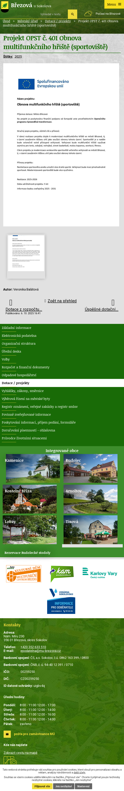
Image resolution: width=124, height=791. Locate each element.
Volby (6, 359)
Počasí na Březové (108, 13)
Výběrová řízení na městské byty (26, 398)
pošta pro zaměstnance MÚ (34, 734)
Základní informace (16, 328)
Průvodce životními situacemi (24, 438)
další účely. (80, 772)
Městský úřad (27, 21)
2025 (18, 56)
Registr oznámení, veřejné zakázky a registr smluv (40, 406)
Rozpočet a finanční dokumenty (25, 367)
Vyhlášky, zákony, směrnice (23, 391)
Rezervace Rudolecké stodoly (27, 552)
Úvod (6, 21)
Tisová (72, 521)
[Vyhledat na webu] (53, 14)
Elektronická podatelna (19, 335)
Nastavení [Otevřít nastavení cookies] (83, 786)
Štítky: (8, 56)
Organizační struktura (18, 343)
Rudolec (73, 460)
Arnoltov (74, 490)
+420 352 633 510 (33, 647)
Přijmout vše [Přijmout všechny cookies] (42, 786)
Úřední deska (11, 351)
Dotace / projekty (58, 21)
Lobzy (10, 521)
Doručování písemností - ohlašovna (28, 430)
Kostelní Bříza (18, 490)
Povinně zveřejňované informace (26, 414)
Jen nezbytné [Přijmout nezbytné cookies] (64, 786)
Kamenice (14, 460)
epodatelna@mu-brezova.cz (41, 651)
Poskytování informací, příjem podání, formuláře (39, 422)
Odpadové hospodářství (19, 375)
